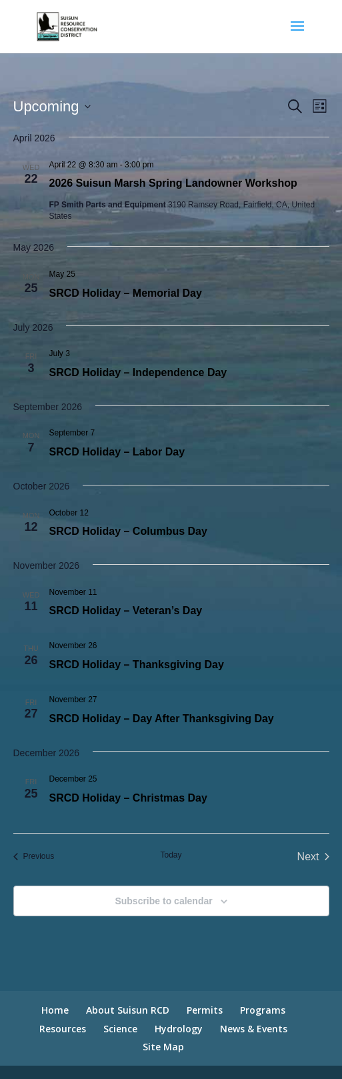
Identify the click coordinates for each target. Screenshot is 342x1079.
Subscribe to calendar (163, 901)
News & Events (253, 1028)
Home (55, 1010)
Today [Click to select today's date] (170, 855)
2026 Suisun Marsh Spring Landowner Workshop (173, 183)
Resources (62, 1028)
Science (120, 1028)
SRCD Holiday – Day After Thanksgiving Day (161, 718)
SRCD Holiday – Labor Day (117, 451)
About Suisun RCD (127, 1010)
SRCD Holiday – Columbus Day (128, 531)
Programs (262, 1010)
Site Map (163, 1046)
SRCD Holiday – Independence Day (138, 372)
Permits (205, 1010)
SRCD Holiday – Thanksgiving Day (136, 664)
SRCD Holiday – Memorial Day (125, 293)
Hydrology (179, 1028)
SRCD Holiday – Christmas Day (128, 798)
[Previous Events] (34, 857)
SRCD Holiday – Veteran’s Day (126, 610)
